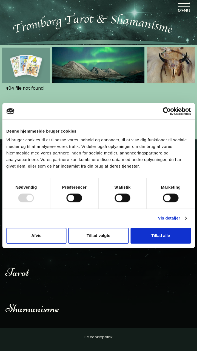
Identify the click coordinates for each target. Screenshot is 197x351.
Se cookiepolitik (98, 337)
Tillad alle (160, 235)
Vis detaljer (169, 218)
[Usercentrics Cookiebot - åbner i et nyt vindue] (167, 111)
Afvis (36, 235)
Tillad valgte (98, 235)
